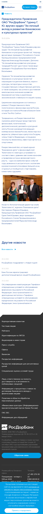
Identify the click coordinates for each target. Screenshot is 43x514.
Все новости (7, 249)
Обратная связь (21, 455)
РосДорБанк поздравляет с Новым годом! (19, 263)
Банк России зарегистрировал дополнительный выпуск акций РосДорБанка (21, 273)
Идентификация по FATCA (13, 336)
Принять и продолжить (21, 510)
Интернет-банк (30, 7)
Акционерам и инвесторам (13, 340)
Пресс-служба (8, 345)
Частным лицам (9, 326)
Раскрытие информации (12, 359)
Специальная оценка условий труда (17, 371)
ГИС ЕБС (5, 413)
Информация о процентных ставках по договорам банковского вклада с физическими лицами (19, 391)
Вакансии (6, 354)
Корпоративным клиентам (13, 321)
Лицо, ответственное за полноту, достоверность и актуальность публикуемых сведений (16, 381)
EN (40, 2)
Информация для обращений (14, 417)
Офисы (5, 350)
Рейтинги (6, 331)
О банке (4, 2)
